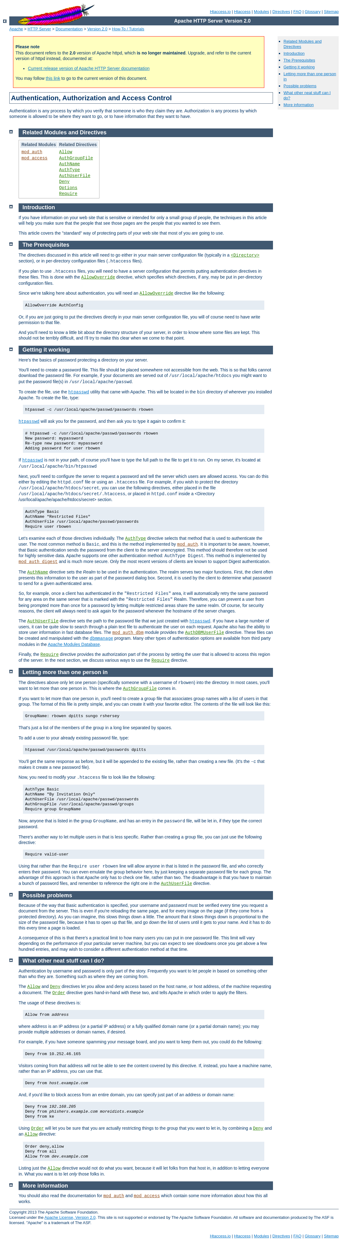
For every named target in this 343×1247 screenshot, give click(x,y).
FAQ (297, 11)
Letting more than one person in (65, 672)
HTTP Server (39, 29)
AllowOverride (98, 277)
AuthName (69, 164)
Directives (281, 11)
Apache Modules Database (74, 644)
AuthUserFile (74, 175)
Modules (261, 11)
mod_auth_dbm (127, 632)
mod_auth (31, 151)
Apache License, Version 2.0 (69, 1217)
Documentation (68, 29)
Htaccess (242, 11)
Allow (65, 151)
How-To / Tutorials (128, 29)
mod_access (34, 158)
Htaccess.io (220, 11)
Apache (16, 29)
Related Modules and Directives (65, 132)
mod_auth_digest (38, 561)
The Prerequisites (299, 60)
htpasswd (78, 392)
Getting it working (299, 67)
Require (68, 193)
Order (58, 992)
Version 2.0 (97, 29)
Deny (64, 181)
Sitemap (331, 11)
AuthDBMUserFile (204, 632)
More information (299, 104)
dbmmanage (101, 638)
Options (68, 187)
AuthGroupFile (76, 158)
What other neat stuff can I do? (63, 961)
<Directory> (245, 255)
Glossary (312, 11)
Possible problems (300, 86)
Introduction (294, 53)
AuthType (69, 169)
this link (53, 78)
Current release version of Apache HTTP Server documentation (89, 68)
